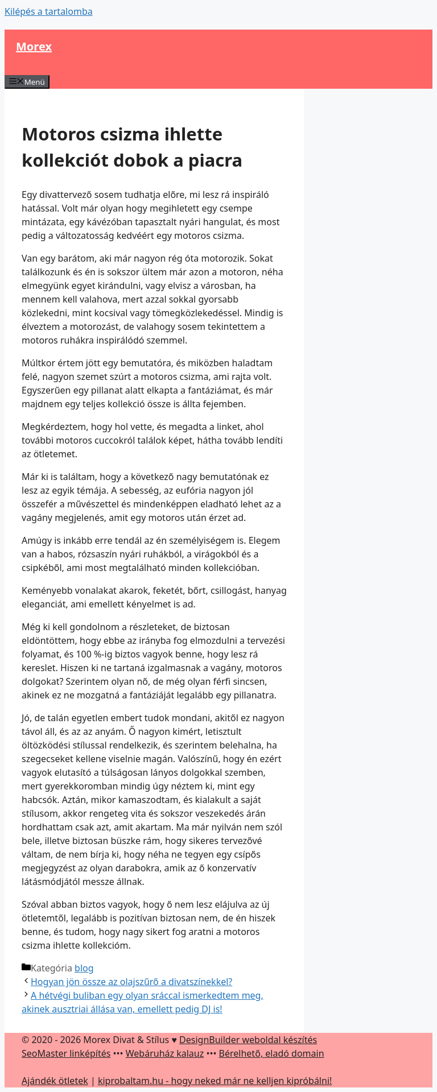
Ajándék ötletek (55, 1080)
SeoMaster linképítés (66, 1053)
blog (84, 968)
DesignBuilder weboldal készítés (248, 1039)
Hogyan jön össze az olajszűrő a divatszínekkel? (131, 981)
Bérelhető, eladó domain (271, 1053)
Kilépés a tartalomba (49, 11)
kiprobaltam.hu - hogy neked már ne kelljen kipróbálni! (215, 1080)
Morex (34, 46)
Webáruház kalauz (165, 1053)
